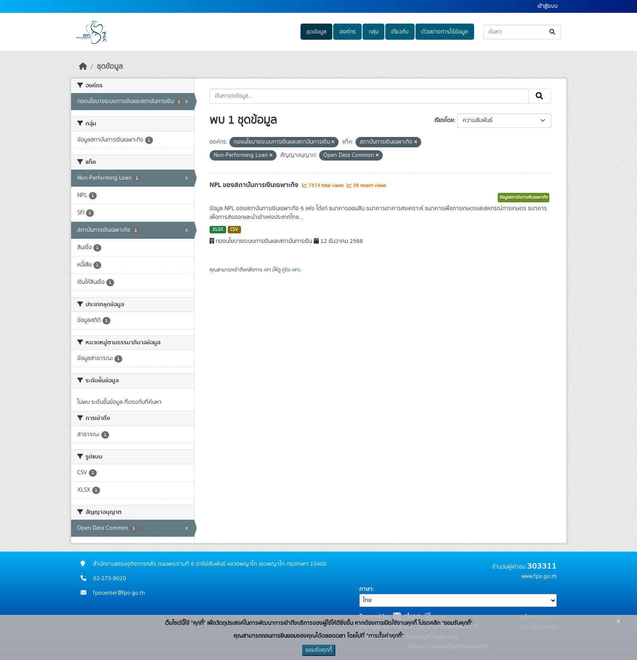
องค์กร (347, 32)
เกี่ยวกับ (399, 32)
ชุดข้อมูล (316, 32)
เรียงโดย (444, 120)
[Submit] (553, 32)
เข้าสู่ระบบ (547, 6)
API (267, 270)
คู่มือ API (290, 270)
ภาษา (365, 589)
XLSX (217, 229)
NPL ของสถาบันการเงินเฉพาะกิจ (255, 185)
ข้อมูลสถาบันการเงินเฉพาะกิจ (523, 197)
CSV (234, 229)
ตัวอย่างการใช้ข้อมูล (444, 32)
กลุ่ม (374, 32)
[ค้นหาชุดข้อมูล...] (522, 32)
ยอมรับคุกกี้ (318, 650)
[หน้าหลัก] (83, 66)
